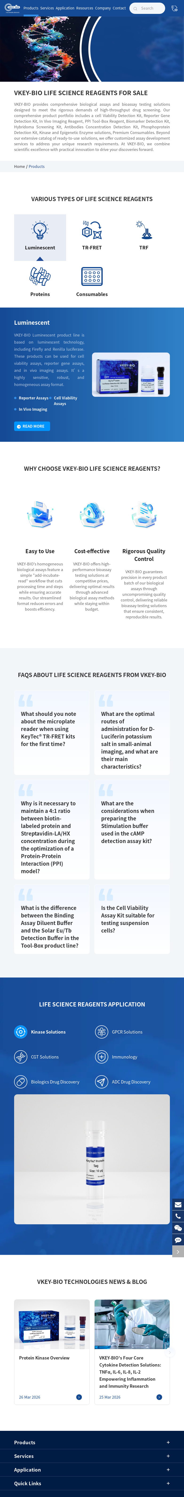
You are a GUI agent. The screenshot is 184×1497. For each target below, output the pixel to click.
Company (103, 11)
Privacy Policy (101, 1476)
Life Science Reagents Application (91, 970)
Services (47, 11)
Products (31, 11)
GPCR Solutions (118, 997)
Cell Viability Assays (64, 405)
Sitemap (77, 1476)
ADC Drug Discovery (122, 1047)
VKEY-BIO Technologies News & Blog (92, 1247)
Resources (84, 11)
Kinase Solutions (37, 997)
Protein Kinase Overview (40, 1323)
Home (19, 166)
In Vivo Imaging (31, 413)
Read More (31, 430)
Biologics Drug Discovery (46, 1047)
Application (65, 11)
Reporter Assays (31, 402)
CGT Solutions (36, 1022)
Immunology (116, 1022)
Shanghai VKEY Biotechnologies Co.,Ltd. (85, 1469)
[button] (170, 1318)
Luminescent (28, 328)
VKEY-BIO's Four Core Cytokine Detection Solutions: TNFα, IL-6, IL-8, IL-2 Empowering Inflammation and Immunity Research (128, 1337)
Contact (119, 11)
